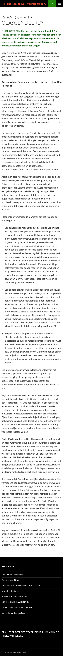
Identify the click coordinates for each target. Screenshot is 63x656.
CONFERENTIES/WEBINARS (15, 602)
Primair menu (59, 3)
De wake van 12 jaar (11, 580)
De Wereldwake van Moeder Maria (18, 607)
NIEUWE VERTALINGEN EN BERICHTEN (21, 585)
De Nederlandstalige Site (13, 613)
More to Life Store (10, 591)
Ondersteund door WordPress (14, 652)
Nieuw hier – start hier (12, 574)
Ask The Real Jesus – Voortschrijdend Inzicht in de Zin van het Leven (25, 3)
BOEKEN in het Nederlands (14, 596)
